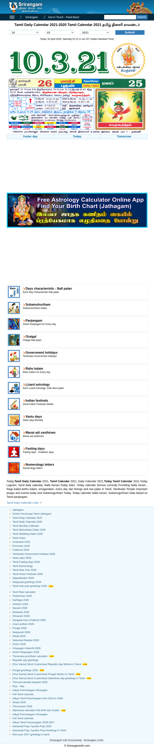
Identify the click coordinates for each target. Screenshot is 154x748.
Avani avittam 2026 (23, 624)
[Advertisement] (77, 166)
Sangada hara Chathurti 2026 (29, 620)
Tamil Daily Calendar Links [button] (24, 502)
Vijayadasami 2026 (23, 577)
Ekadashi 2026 (21, 612)
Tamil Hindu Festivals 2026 (28, 574)
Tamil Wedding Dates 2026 (28, 533)
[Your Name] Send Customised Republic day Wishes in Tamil (47, 664)
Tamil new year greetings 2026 (30, 585)
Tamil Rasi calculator (24, 592)
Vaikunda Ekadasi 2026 (26, 640)
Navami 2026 (20, 608)
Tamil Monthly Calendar (26, 525)
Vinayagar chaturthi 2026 (27, 648)
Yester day (30, 136)
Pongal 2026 (20, 628)
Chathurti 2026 (21, 549)
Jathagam (18, 509)
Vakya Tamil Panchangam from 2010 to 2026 (38, 698)
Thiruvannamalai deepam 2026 (30, 682)
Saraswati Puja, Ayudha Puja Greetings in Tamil (39, 730)
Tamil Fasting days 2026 (26, 561)
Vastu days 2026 (22, 557)
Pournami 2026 (21, 545)
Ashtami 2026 (20, 604)
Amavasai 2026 (21, 541)
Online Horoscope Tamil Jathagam (32, 513)
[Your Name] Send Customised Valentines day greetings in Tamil (49, 678)
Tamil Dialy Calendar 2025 (27, 517)
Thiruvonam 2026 (22, 706)
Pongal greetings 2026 (25, 670)
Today (77, 136)
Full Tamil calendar (23, 694)
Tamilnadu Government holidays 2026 (34, 553)
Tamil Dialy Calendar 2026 (27, 521)
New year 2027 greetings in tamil (31, 734)
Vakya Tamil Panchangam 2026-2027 (34, 722)
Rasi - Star (18, 686)
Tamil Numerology (23, 566)
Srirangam (29, 17)
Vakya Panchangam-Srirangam (30, 690)
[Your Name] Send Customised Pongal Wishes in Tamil (43, 674)
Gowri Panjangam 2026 (26, 652)
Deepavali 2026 (21, 632)
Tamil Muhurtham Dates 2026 (29, 529)
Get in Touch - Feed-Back (61, 17)
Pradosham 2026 (22, 595)
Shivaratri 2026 (21, 616)
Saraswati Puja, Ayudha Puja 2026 (32, 726)
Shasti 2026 (19, 702)
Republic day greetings (25, 660)
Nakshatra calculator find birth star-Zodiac (36, 710)
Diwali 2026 (19, 636)
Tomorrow (124, 136)
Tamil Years (19, 537)
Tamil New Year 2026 (24, 569)
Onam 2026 (19, 644)
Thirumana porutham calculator (30, 656)
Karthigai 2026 (21, 600)
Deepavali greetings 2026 (27, 582)
